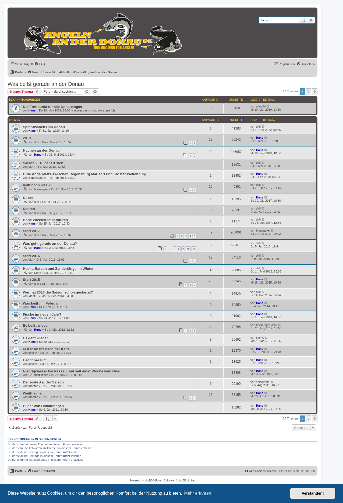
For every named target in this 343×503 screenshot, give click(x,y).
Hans (32, 110)
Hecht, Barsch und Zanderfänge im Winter (58, 269)
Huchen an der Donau (41, 150)
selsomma (263, 381)
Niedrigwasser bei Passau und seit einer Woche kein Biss (71, 371)
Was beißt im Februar (41, 303)
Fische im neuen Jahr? (42, 314)
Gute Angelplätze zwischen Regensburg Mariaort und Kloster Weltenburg (84, 174)
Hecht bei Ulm (35, 360)
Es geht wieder (35, 338)
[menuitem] (39, 64)
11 (194, 248)
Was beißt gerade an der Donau (46, 84)
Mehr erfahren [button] (197, 493)
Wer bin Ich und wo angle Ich (96, 110)
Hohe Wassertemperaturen (45, 220)
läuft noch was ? (37, 185)
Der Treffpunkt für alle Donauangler (52, 107)
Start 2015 (31, 280)
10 (188, 248)
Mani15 (33, 296)
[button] (314, 91)
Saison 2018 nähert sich (43, 163)
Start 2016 (31, 256)
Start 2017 (31, 231)
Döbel (28, 198)
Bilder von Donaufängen (43, 406)
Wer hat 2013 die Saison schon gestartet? (58, 292)
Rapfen (29, 209)
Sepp (37, 272)
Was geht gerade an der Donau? (50, 244)
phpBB (148, 480)
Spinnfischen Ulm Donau (44, 127)
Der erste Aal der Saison (43, 382)
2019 (27, 138)
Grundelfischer (38, 374)
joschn (33, 352)
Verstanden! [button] (313, 493)
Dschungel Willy (266, 325)
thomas (33, 385)
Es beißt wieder (36, 325)
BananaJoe (36, 177)
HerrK (260, 337)
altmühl (261, 106)
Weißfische (32, 393)
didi (258, 126)
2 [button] (309, 91)
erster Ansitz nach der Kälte (46, 349)
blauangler (41, 189)
